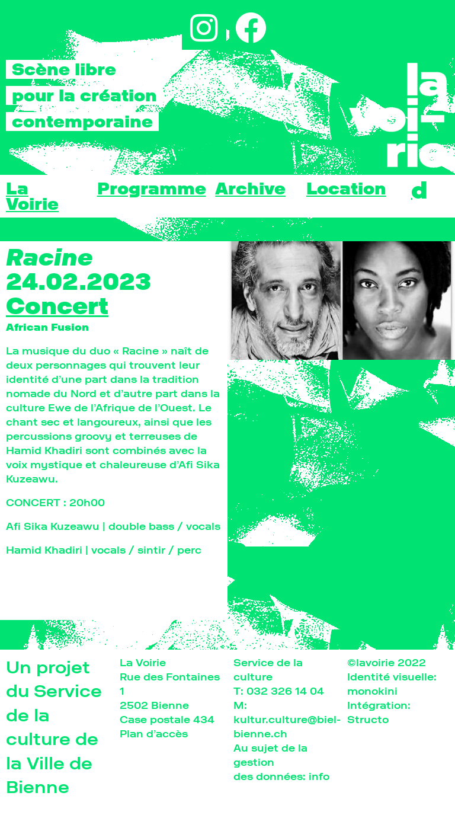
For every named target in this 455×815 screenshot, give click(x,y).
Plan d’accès (154, 733)
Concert (57, 306)
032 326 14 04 (285, 690)
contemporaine (82, 121)
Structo (368, 719)
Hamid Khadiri (44, 549)
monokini (372, 690)
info (319, 776)
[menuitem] (419, 190)
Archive (250, 188)
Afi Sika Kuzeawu (53, 526)
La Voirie (32, 196)
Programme (151, 188)
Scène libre (64, 69)
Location (346, 188)
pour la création (84, 95)
